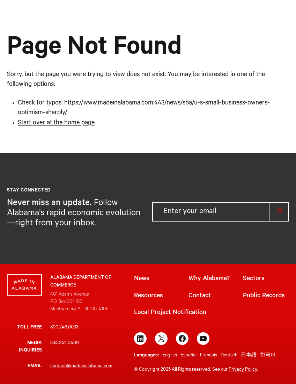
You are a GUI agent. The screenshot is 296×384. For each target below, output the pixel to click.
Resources (148, 296)
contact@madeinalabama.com (81, 366)
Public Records (264, 296)
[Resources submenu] (209, 16)
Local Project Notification (170, 313)
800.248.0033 (64, 327)
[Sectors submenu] (166, 16)
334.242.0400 (64, 343)
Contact (199, 296)
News (141, 279)
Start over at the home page (56, 123)
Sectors (254, 279)
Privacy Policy (243, 369)
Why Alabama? (209, 279)
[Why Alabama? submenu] (132, 16)
